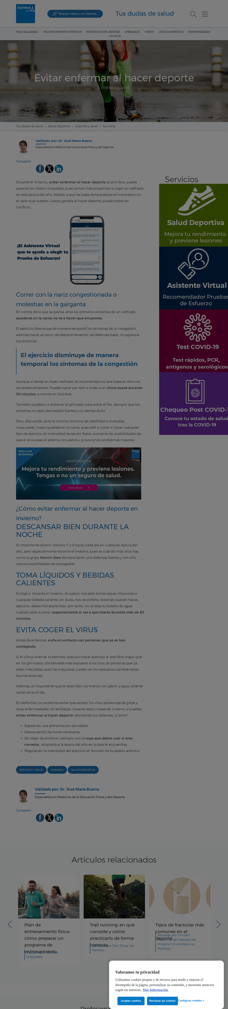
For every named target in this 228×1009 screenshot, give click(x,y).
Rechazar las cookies (162, 1000)
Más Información (155, 990)
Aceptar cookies (131, 1000)
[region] (166, 985)
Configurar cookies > (191, 1000)
